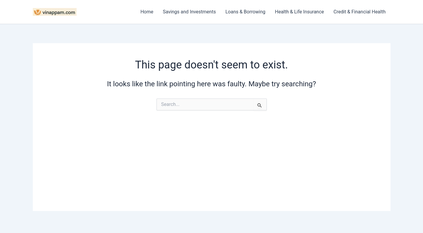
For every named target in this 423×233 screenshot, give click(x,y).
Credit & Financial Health (360, 12)
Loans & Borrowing (245, 12)
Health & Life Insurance (299, 12)
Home (146, 12)
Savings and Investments (189, 12)
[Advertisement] (212, 169)
